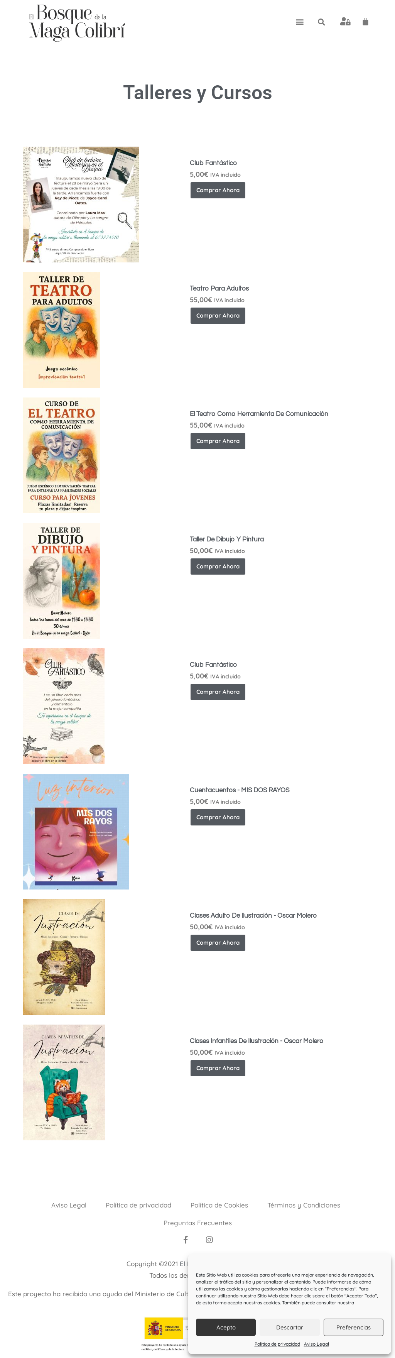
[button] (299, 21)
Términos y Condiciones (303, 1205)
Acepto (226, 1327)
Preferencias (353, 1327)
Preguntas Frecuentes (198, 1223)
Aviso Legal (316, 1344)
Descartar (289, 1327)
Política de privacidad (277, 1344)
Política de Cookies (219, 1205)
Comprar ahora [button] (218, 190)
